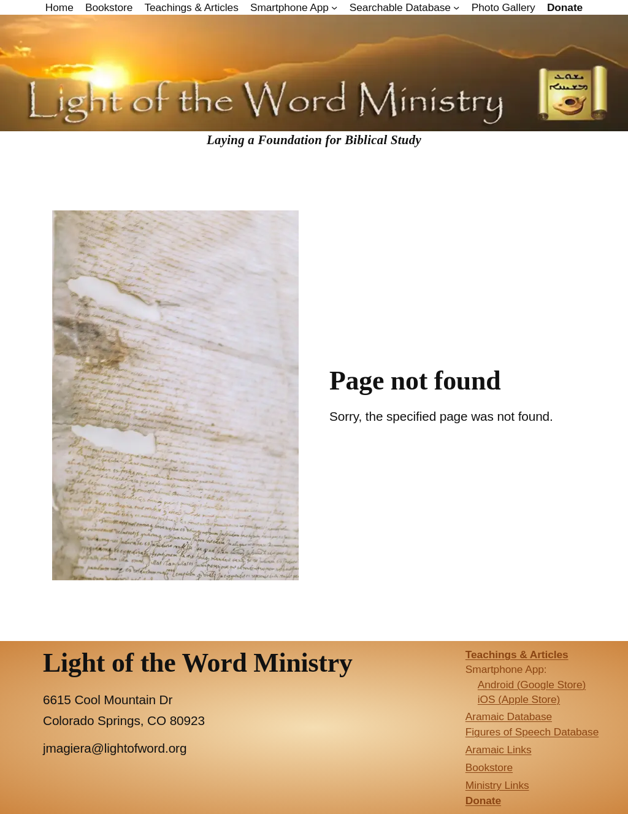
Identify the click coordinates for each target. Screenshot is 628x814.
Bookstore (489, 767)
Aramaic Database (508, 716)
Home (59, 7)
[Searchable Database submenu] (456, 7)
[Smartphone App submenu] (334, 7)
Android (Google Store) (532, 684)
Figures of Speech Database (532, 732)
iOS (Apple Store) (519, 699)
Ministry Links (497, 785)
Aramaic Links (498, 749)
